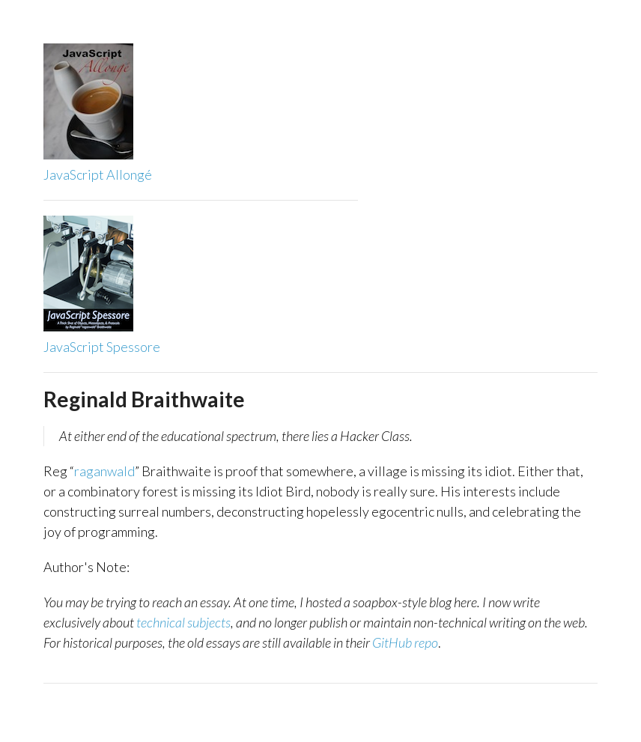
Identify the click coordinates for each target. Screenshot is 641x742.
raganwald (104, 471)
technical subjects (183, 622)
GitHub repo (405, 642)
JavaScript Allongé (97, 174)
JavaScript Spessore (101, 346)
